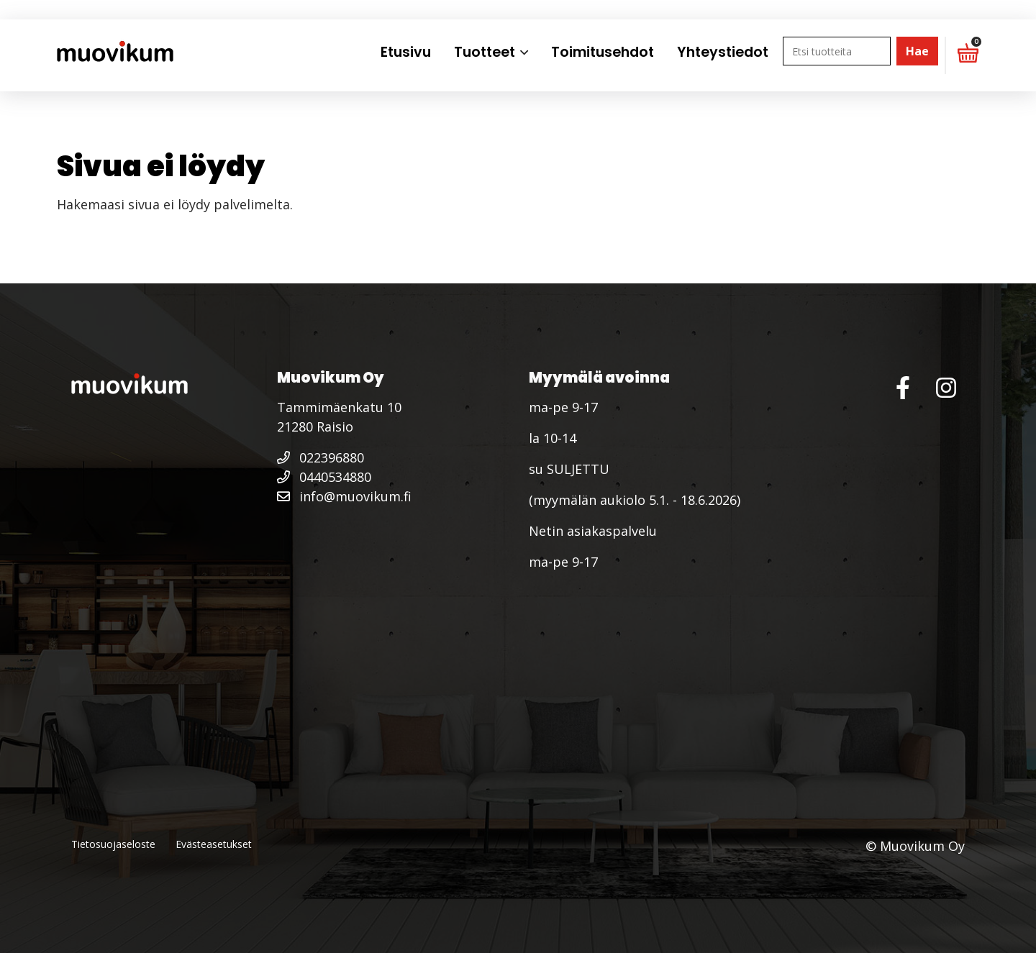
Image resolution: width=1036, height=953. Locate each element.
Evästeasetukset (214, 844)
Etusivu (406, 52)
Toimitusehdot (602, 52)
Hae (917, 51)
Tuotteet (484, 52)
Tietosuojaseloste (113, 844)
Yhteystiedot (722, 52)
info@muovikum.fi (344, 496)
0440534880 (324, 476)
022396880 (320, 457)
